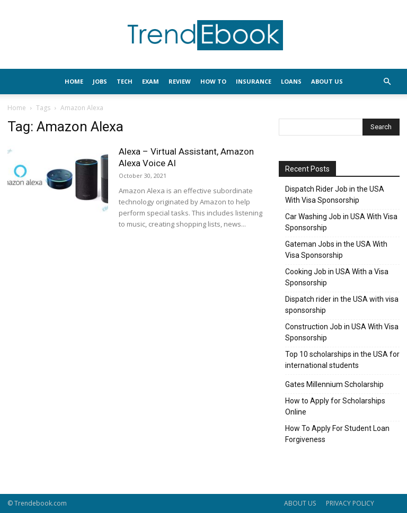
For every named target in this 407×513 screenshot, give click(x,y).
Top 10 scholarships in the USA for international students (342, 360)
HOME (74, 81)
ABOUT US (300, 503)
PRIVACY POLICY (350, 503)
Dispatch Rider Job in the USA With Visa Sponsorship (334, 194)
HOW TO (213, 81)
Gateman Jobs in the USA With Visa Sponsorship (336, 249)
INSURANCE (253, 81)
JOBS (100, 81)
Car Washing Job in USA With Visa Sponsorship (341, 222)
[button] (387, 82)
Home (16, 107)
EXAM (150, 81)
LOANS (291, 81)
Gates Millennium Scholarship (334, 384)
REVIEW (180, 81)
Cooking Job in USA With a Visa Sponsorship (336, 277)
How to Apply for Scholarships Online (335, 406)
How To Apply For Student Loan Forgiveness (337, 434)
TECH (124, 81)
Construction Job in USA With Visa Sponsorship (342, 332)
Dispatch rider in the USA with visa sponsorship (342, 304)
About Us (327, 81)
